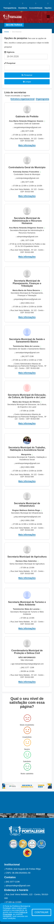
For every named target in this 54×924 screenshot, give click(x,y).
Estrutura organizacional (23, 99)
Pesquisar (10, 63)
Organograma (42, 99)
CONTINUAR (41, 912)
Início (6, 32)
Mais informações (27, 145)
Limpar (27, 82)
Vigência (9, 52)
